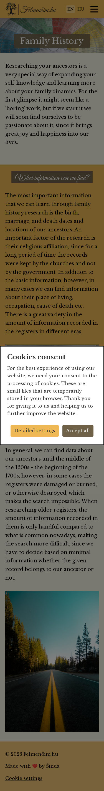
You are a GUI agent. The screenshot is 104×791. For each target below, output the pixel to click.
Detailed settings (34, 430)
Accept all (78, 430)
